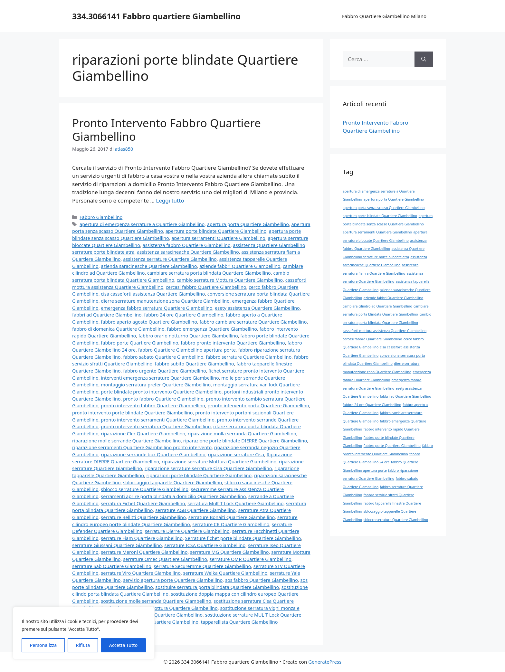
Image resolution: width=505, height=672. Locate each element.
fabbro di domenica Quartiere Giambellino (118, 329)
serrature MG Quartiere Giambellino (229, 552)
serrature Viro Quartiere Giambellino (141, 573)
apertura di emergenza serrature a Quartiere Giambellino (142, 224)
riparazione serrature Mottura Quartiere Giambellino (219, 462)
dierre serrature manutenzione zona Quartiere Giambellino (165, 301)
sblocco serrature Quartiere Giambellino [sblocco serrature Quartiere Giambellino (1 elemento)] (396, 519)
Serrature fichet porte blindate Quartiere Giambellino (243, 538)
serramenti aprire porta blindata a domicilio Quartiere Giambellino (173, 496)
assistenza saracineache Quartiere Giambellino (188, 252)
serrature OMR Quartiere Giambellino (250, 559)
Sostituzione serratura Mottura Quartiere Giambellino (159, 608)
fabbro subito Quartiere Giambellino (194, 364)
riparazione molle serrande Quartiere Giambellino (126, 441)
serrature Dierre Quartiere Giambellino (187, 531)
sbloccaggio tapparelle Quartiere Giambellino (172, 482)
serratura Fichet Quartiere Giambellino (143, 503)
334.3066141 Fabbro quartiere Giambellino (156, 16)
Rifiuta (83, 645)
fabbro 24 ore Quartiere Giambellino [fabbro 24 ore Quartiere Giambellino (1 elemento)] (372, 404)
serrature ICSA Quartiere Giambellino (204, 545)
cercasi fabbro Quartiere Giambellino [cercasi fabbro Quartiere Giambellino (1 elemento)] (372, 339)
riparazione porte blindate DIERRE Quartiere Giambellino (245, 441)
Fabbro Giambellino (101, 217)
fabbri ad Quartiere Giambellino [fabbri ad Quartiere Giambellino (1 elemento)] (405, 396)
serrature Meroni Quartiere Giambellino (144, 552)
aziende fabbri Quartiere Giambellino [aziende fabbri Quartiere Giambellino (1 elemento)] (394, 298)
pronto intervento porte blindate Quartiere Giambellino (132, 413)
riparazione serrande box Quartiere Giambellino (153, 454)
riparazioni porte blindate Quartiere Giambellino (199, 475)
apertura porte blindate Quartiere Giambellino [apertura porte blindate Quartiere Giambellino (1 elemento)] (380, 215)
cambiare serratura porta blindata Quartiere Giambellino (209, 273)
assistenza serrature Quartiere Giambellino (170, 259)
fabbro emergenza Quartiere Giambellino (212, 329)
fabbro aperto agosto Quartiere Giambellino (149, 322)
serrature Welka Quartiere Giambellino (225, 573)
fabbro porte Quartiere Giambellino (139, 343)
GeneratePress (324, 661)
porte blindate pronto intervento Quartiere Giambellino (161, 392)
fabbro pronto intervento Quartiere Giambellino (233, 343)
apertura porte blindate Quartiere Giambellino (216, 231)
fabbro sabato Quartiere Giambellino (163, 357)
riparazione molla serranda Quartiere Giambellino (242, 434)
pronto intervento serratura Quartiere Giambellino (156, 426)
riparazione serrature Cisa (236, 454)
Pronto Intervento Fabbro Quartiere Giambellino (166, 129)
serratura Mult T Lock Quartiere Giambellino (235, 503)
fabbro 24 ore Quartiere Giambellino (183, 315)
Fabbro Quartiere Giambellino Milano (384, 16)
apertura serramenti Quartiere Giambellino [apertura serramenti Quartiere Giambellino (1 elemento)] (377, 232)
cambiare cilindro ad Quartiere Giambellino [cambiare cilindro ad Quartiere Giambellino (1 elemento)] (377, 306)
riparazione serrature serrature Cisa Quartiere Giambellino (208, 468)
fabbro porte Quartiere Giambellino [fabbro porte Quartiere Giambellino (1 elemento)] (392, 445)
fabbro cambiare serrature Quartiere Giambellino (253, 322)
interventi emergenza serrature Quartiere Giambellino (160, 378)
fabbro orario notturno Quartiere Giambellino (188, 336)
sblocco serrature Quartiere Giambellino (144, 489)
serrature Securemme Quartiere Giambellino (202, 566)
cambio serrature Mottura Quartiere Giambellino (230, 280)
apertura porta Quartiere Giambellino (248, 224)
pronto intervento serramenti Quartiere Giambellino (157, 420)
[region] (84, 633)
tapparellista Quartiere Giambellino (239, 622)
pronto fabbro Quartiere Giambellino (163, 399)
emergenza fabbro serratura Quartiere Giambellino (156, 308)
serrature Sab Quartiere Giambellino (111, 566)
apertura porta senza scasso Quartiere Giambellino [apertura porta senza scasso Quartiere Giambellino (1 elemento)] (384, 207)
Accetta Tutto (123, 645)
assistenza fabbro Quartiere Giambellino (187, 245)
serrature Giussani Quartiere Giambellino (117, 545)
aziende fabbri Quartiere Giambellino (239, 266)
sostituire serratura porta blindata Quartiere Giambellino (217, 587)
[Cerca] (423, 59)
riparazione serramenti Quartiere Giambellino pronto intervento (142, 447)
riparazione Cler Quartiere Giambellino (143, 434)
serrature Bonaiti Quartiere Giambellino (231, 517)
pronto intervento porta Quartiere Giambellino (258, 405)
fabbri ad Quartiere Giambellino (107, 315)
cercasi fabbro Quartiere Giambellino (206, 287)
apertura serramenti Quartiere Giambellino (218, 238)
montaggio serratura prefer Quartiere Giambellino (156, 385)
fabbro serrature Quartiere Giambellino (248, 357)
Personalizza (43, 645)
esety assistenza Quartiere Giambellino (257, 308)
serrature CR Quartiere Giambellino (230, 524)
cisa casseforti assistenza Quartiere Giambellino (153, 294)
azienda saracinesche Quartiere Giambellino (149, 266)
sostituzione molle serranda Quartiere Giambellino (156, 601)
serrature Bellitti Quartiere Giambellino (143, 517)
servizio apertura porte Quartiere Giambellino (173, 580)
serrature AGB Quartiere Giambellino (195, 510)
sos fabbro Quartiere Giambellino (261, 580)
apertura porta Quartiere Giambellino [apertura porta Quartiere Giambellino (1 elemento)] (394, 199)
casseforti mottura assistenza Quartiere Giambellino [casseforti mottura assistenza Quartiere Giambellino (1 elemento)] (384, 330)
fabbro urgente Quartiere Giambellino (164, 371)
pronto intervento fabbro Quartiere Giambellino (153, 405)
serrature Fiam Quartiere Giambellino (142, 538)
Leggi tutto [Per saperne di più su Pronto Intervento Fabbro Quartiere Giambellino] (170, 200)
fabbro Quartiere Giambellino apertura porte (187, 350)
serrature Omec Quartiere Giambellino (165, 559)
